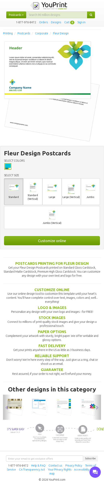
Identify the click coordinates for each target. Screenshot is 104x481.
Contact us (55, 465)
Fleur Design (61, 33)
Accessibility (81, 469)
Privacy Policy (73, 465)
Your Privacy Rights (60, 469)
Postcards (24, 33)
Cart (67, 22)
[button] (7, 407)
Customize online (52, 241)
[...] (56, 14)
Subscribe (90, 458)
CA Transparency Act (32, 469)
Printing (8, 33)
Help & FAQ (38, 465)
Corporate (41, 33)
